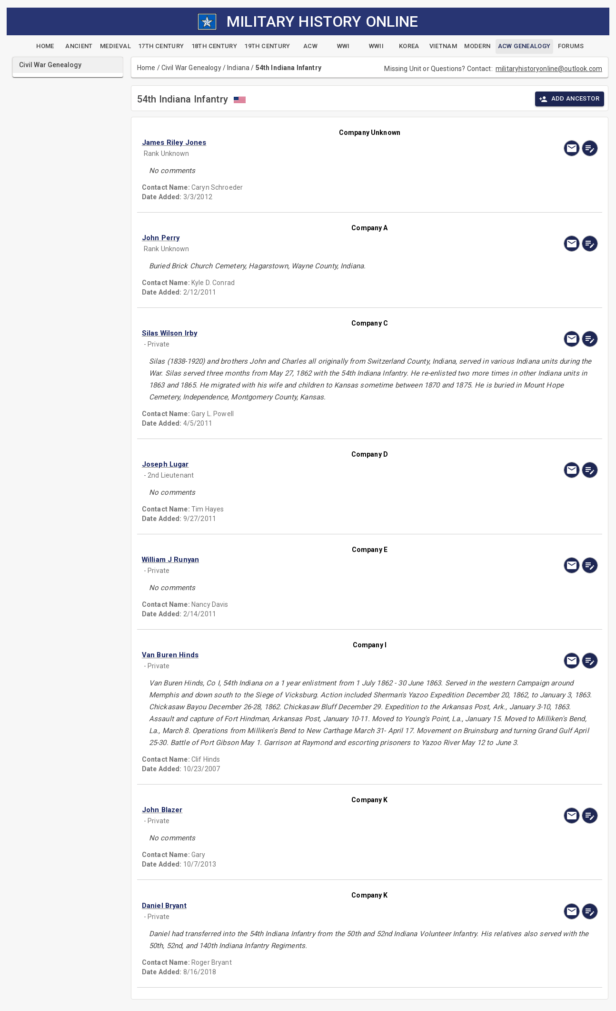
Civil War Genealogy (191, 67)
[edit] (589, 148)
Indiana (238, 67)
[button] (301, 142)
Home (146, 67)
